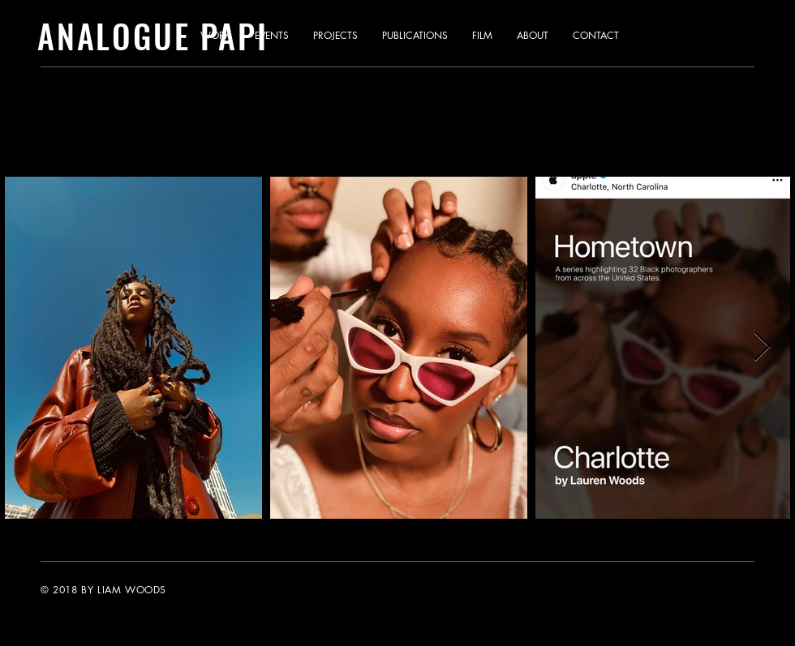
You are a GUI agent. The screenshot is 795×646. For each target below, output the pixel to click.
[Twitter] (662, 588)
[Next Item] (762, 347)
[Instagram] (695, 588)
